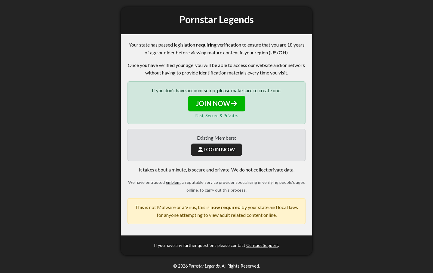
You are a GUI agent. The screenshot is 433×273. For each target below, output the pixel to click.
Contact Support (262, 245)
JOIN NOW (216, 103)
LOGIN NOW (216, 149)
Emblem (173, 182)
